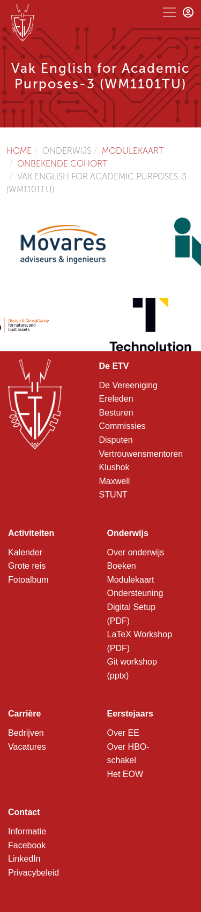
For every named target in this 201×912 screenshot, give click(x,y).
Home (19, 151)
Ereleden (116, 398)
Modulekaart (133, 151)
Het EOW (125, 774)
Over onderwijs (136, 552)
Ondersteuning (135, 593)
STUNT (113, 494)
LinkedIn (24, 858)
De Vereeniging (128, 385)
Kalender (25, 552)
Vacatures (27, 746)
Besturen (116, 412)
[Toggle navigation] (169, 12)
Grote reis (27, 565)
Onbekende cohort (62, 164)
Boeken (121, 565)
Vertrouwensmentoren (141, 453)
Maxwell (114, 481)
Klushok (114, 467)
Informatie (27, 831)
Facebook (27, 845)
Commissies (122, 426)
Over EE (123, 732)
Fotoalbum (28, 579)
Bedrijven (26, 732)
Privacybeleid (33, 872)
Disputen (116, 439)
